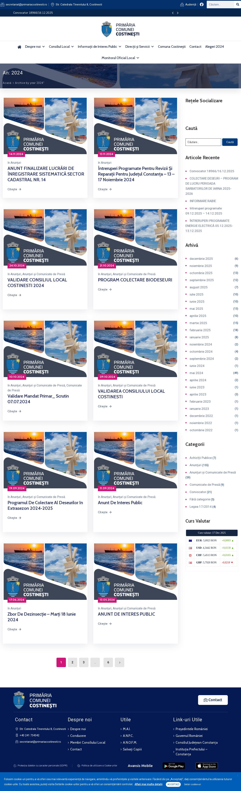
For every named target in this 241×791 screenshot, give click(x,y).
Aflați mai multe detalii (148, 784)
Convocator (198, 492)
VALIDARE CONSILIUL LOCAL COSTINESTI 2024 (37, 282)
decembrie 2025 (201, 259)
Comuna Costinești (172, 47)
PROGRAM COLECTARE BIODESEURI (135, 280)
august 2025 (199, 287)
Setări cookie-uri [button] (192, 784)
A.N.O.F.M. (130, 742)
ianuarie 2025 (199, 337)
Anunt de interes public (120, 502)
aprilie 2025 (198, 316)
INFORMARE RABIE (203, 201)
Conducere (78, 736)
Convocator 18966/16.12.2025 (212, 171)
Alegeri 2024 (214, 47)
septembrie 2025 (202, 280)
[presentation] (172, 13)
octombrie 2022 (201, 430)
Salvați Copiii (132, 749)
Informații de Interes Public (100, 46)
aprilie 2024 (198, 380)
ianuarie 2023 (199, 409)
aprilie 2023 (198, 394)
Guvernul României (189, 736)
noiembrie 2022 (201, 423)
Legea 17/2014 (201, 506)
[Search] (237, 4)
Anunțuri (16, 162)
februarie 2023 (200, 401)
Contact (195, 47)
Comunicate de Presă (205, 484)
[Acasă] (19, 46)
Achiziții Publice (201, 458)
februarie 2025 (200, 330)
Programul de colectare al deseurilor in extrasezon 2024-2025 (45, 505)
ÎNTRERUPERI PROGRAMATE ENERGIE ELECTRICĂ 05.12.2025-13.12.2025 (209, 226)
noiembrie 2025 (201, 266)
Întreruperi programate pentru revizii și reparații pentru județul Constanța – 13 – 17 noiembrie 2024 (136, 174)
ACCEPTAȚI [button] (173, 784)
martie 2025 (198, 323)
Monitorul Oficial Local (121, 58)
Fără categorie (200, 499)
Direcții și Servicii (139, 46)
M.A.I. (126, 729)
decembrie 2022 (201, 416)
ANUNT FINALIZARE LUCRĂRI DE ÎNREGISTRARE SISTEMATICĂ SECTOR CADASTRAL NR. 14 (46, 174)
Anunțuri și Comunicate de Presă (43, 274)
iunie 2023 (197, 387)
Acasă (7, 82)
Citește (15, 189)
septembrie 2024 (202, 359)
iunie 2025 (197, 301)
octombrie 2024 (201, 351)
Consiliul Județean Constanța (197, 742)
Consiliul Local (61, 46)
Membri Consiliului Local (87, 742)
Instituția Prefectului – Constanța (191, 751)
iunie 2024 (197, 366)
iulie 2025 (197, 294)
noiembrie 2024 (201, 344)
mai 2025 (196, 309)
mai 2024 (196, 373)
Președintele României (192, 729)
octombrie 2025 (201, 273)
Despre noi (35, 46)
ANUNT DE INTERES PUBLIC (126, 614)
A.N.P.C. (128, 736)
